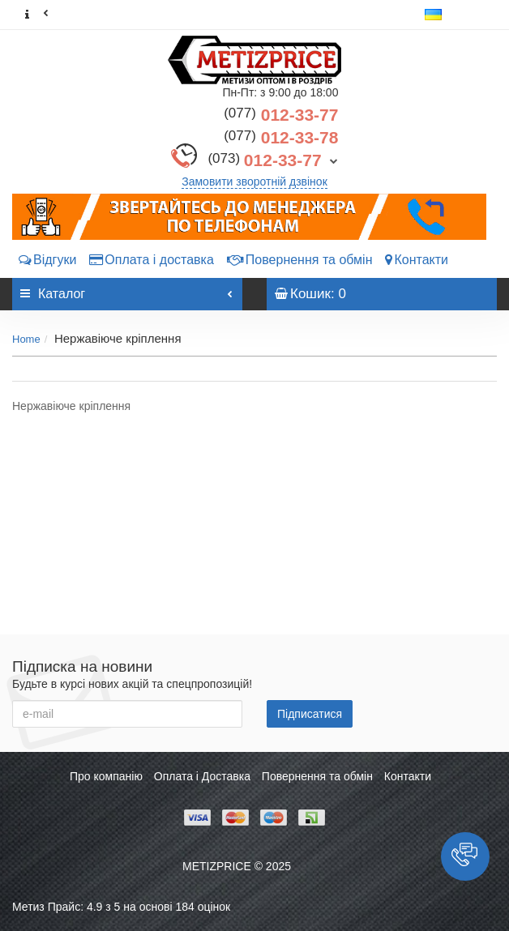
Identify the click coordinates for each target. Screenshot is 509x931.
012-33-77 (281, 114)
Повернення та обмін (300, 260)
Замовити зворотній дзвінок (254, 181)
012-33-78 (281, 137)
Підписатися (309, 713)
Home (26, 339)
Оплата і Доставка (202, 776)
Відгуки (47, 260)
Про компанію (106, 776)
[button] (465, 856)
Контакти (416, 260)
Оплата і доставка (151, 260)
